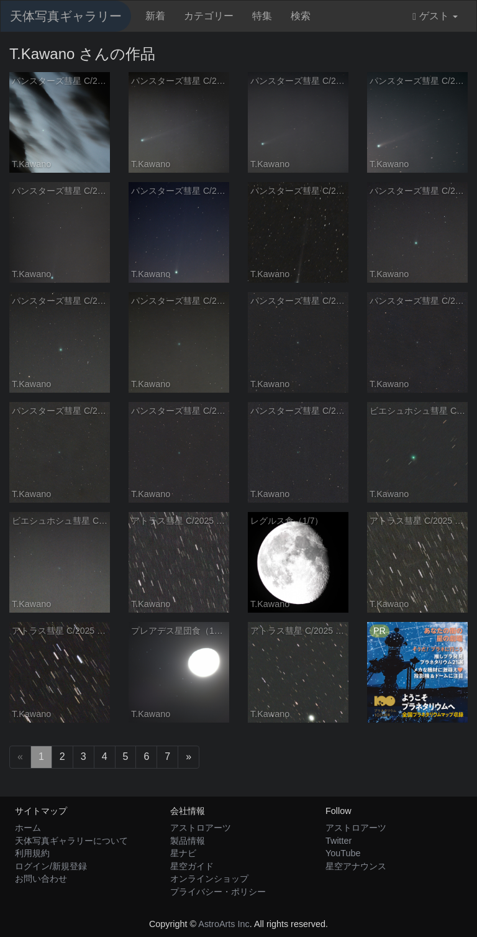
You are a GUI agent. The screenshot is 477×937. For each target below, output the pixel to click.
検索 (301, 16)
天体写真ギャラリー (66, 16)
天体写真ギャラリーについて (71, 841)
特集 (262, 16)
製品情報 (187, 841)
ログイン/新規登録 (51, 866)
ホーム (28, 828)
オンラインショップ (209, 879)
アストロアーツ (200, 828)
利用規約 (32, 853)
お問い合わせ (41, 879)
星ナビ (183, 853)
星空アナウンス (355, 866)
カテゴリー (209, 16)
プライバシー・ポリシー (218, 892)
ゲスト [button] (435, 16)
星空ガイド (192, 866)
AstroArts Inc (223, 924)
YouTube (343, 853)
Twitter (338, 841)
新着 (155, 16)
